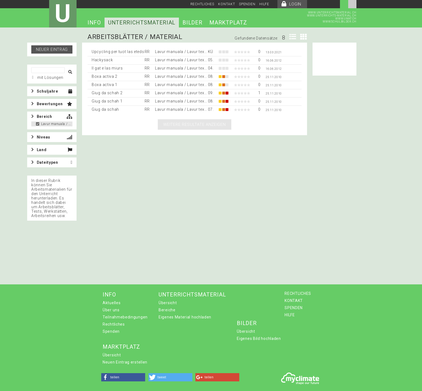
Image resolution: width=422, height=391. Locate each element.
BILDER (192, 22)
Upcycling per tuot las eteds (118, 51)
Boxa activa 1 (104, 84)
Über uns (111, 310)
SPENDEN (247, 4)
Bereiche (167, 310)
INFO (94, 22)
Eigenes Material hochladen (185, 317)
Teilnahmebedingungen (125, 317)
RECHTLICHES (202, 4)
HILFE (264, 4)
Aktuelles (111, 303)
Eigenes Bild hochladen (259, 338)
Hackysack (102, 60)
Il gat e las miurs (107, 68)
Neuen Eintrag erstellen (125, 362)
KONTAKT (226, 4)
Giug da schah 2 (107, 93)
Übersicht (168, 303)
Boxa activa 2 (104, 76)
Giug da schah (105, 109)
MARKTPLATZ (228, 22)
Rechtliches (114, 324)
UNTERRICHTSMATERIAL (141, 22)
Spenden (111, 331)
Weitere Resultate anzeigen (194, 124)
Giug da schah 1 (107, 101)
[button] (123, 377)
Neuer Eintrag (52, 49)
